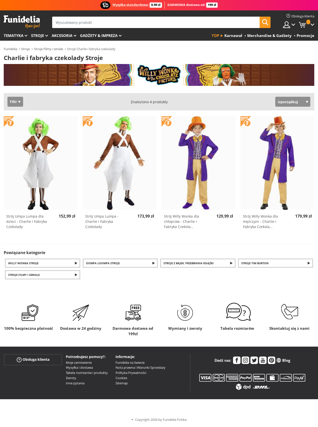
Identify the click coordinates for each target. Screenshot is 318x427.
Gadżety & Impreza (99, 35)
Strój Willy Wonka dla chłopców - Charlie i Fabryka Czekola (181, 221)
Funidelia (10, 49)
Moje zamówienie (79, 362)
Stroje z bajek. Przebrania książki (188, 263)
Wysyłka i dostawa (79, 367)
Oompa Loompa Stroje (103, 263)
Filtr (13, 101)
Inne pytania (75, 383)
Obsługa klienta (33, 359)
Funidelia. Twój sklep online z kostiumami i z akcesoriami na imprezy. (22, 22)
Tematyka (13, 35)
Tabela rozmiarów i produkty (87, 372)
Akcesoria (62, 35)
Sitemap (122, 383)
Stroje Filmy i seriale (48, 49)
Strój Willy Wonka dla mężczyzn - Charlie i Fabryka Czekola (260, 221)
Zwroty (71, 378)
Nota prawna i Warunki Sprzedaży (140, 367)
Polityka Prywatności (131, 372)
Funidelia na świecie (130, 362)
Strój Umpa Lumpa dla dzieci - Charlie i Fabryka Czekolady (26, 221)
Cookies (121, 378)
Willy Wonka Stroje (23, 263)
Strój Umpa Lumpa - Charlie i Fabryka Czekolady (102, 221)
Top (215, 35)
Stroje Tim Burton (255, 263)
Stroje (37, 35)
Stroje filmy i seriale (24, 275)
